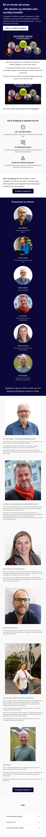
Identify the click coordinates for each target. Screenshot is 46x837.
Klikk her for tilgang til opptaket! (15, 28)
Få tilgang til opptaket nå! (23, 191)
